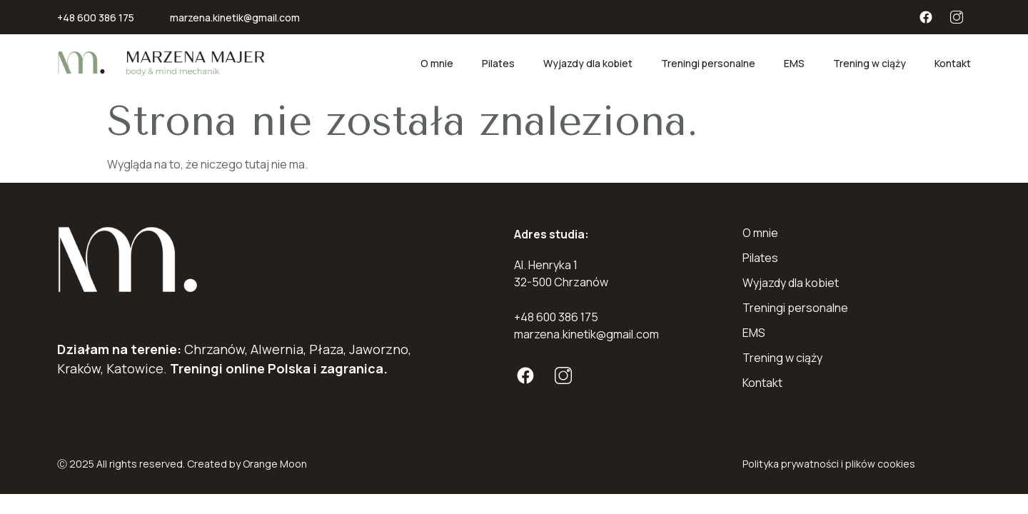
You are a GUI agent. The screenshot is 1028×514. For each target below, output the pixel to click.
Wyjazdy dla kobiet (588, 63)
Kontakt (952, 63)
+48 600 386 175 (95, 17)
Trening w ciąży (869, 63)
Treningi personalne (708, 63)
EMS (794, 63)
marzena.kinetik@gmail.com (235, 17)
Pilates (498, 63)
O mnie (436, 63)
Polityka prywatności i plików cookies (828, 463)
